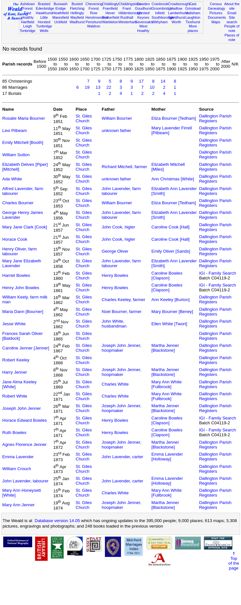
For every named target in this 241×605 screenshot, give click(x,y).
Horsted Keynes (143, 15)
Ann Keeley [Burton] (171, 299)
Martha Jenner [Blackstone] (165, 348)
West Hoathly (143, 28)
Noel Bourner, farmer (122, 311)
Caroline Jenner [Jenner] (25, 348)
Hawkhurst (44, 13)
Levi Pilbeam (14, 130)
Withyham (160, 22)
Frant (127, 8)
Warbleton (110, 22)
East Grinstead (192, 6)
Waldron (93, 26)
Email (231, 13)
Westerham (127, 22)
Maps (215, 22)
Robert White (14, 396)
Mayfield (77, 17)
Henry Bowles (115, 275)
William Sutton (16, 154)
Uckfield (60, 22)
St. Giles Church (84, 118)
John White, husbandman (114, 323)
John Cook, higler (118, 227)
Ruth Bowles (14, 432)
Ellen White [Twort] (169, 323)
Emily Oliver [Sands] (171, 251)
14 (163, 81)
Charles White (115, 384)
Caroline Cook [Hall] (171, 227)
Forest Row (93, 10)
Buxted (77, 4)
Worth (176, 22)
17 (141, 81)
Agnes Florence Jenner (24, 444)
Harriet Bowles (16, 275)
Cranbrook (160, 4)
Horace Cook (14, 239)
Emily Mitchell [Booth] (22, 142)
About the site (232, 6)
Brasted (44, 4)
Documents (217, 17)
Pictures (215, 13)
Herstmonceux (96, 17)
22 (109, 87)
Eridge (60, 8)
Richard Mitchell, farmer (124, 166)
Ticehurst (193, 22)
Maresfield (60, 17)
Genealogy (216, 8)
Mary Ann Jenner (18, 504)
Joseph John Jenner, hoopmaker (121, 348)
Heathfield (60, 13)
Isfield (159, 13)
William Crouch (16, 468)
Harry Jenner (14, 372)
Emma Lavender (18, 456)
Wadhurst (77, 22)
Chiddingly (110, 4)
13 (98, 87)
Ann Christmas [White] (173, 178)
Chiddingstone (129, 4)
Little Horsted (44, 19)
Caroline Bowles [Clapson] (167, 275)
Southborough (163, 17)
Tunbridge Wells (44, 28)
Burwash (61, 4)
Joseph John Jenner (21, 408)
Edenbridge (45, 8)
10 (152, 87)
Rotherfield (110, 17)
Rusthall (126, 17)
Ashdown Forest (27, 6)
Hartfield (27, 22)
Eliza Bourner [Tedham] (174, 118)
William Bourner (117, 118)
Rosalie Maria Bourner (23, 118)
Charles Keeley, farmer (123, 299)
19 (87, 87)
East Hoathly (28, 15)
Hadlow (176, 8)
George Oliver (115, 251)
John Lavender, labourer (25, 481)
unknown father (116, 130)
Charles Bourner (17, 202)
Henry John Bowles (20, 287)
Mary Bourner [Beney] (172, 311)
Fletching (77, 8)
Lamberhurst (178, 13)
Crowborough (179, 4)
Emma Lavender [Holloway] (167, 456)
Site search (232, 19)
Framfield (110, 8)
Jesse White (14, 323)
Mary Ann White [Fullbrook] (167, 384)
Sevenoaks (144, 22)
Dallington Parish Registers (215, 118)
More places (193, 28)
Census (216, 4)
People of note (231, 28)
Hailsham (192, 13)
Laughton (192, 17)
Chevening (93, 4)
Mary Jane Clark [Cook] (24, 227)
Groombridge (162, 8)
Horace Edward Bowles (24, 420)
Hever (110, 13)
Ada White (12, 178)
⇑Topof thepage (233, 560)
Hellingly (77, 13)
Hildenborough (130, 13)
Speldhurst (176, 17)
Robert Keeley (15, 360)
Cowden (143, 4)
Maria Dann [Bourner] (22, 311)
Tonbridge (27, 31)
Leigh (27, 26)
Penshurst (94, 22)
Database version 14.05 (57, 520)
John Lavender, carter (122, 456)
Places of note (232, 37)
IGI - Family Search (217, 273)
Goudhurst (143, 8)
